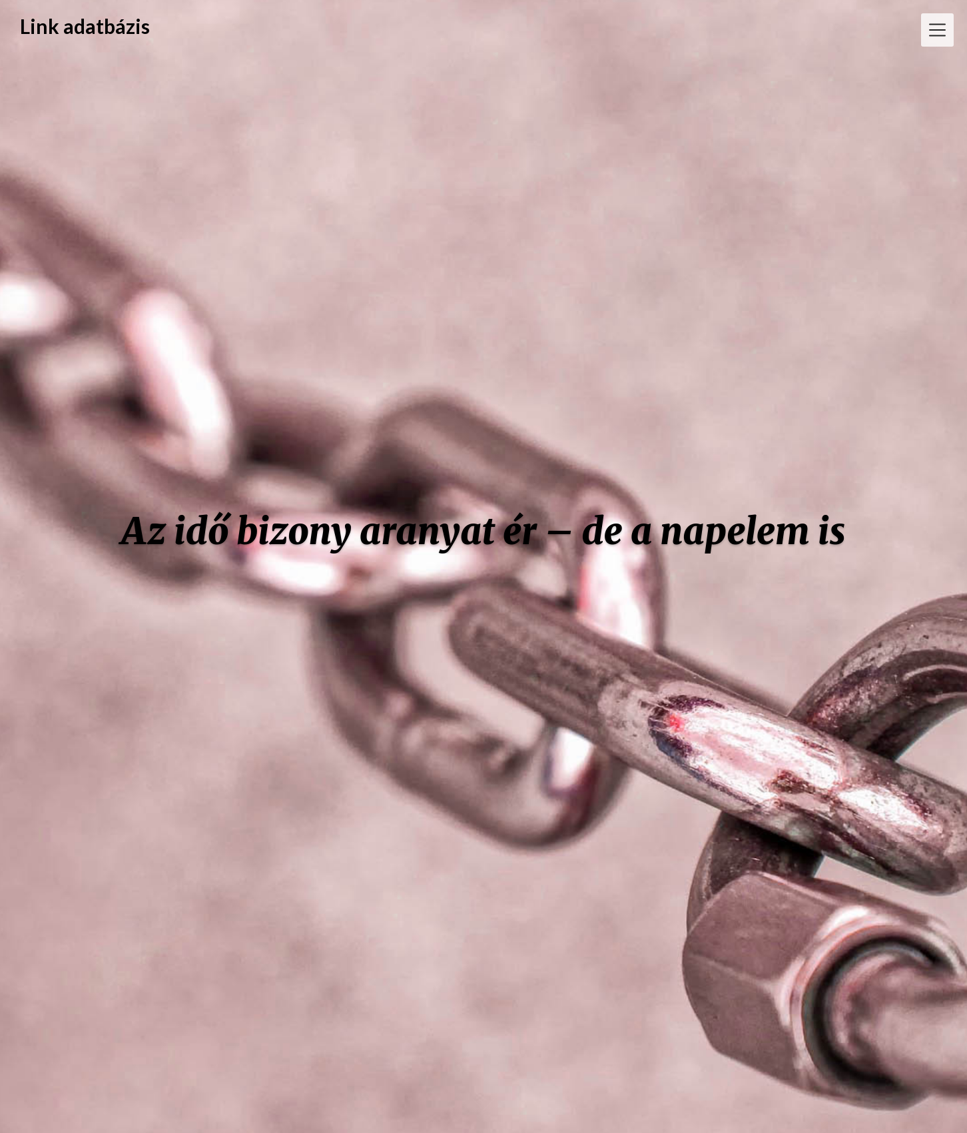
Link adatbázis (85, 26)
